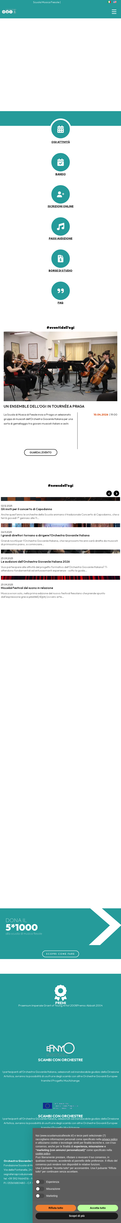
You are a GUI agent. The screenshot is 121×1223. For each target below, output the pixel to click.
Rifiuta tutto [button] (56, 1207)
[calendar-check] (60, 162)
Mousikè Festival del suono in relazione (27, 588)
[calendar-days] (60, 129)
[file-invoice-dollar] (60, 258)
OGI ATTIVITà (60, 142)
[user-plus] (60, 194)
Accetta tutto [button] (98, 1207)
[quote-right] (60, 290)
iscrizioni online (60, 206)
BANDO (60, 174)
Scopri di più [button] (77, 1215)
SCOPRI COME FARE (60, 953)
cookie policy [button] (43, 1153)
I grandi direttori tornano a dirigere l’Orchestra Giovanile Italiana (45, 535)
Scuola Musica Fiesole (46, 2)
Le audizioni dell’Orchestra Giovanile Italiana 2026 (35, 561)
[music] (60, 226)
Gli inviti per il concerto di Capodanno (26, 509)
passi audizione (60, 238)
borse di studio (60, 270)
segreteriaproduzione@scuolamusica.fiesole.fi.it (32, 1174)
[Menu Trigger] (114, 11)
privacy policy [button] (110, 1139)
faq (60, 302)
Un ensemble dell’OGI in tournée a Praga (44, 406)
